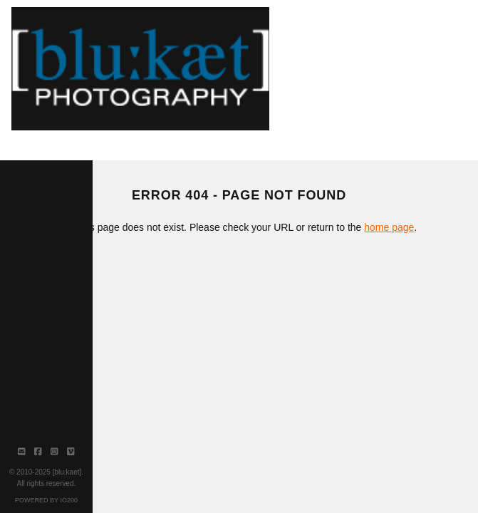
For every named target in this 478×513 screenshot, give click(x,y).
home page (389, 227)
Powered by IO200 (46, 500)
